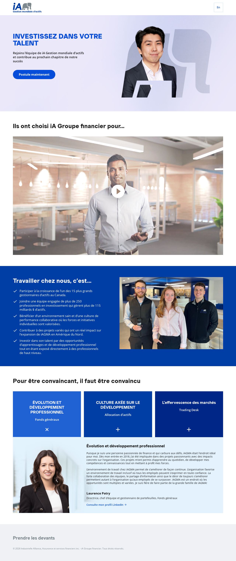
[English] (218, 7)
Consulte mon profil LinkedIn (106, 504)
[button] (47, 414)
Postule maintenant (34, 74)
